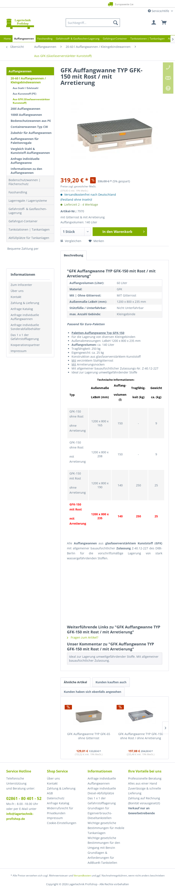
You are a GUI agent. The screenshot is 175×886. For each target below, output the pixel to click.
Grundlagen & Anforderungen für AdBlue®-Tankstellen (102, 858)
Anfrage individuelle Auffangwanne (25, 161)
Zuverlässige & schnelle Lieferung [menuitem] (144, 790)
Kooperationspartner (25, 345)
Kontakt (16, 297)
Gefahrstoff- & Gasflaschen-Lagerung (28, 211)
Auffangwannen (20, 71)
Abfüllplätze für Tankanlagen (29, 238)
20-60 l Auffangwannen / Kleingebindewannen (28, 80)
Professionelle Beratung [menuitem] (144, 778)
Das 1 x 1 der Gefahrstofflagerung (25, 337)
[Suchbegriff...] (93, 23)
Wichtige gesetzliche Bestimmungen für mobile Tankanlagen (106, 828)
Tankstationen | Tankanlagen (29, 229)
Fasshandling (18, 192)
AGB (50, 793)
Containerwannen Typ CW (29, 127)
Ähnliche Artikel (75, 682)
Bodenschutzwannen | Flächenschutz (24, 182)
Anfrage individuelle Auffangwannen (25, 317)
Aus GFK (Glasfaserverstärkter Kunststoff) (31, 101)
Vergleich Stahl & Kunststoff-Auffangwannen (30, 151)
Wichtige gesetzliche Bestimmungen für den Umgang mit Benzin (104, 843)
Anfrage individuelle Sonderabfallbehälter (25, 327)
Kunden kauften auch (111, 682)
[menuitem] (93, 23)
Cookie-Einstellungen (61, 823)
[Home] (7, 38)
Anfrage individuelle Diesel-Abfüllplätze (102, 790)
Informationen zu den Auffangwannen (26, 171)
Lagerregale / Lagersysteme (28, 201)
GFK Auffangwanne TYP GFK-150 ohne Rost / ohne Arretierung (140, 736)
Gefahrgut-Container (23, 221)
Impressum (18, 351)
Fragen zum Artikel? (82, 637)
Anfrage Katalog (22, 309)
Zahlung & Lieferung (25, 303)
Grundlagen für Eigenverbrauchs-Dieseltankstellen (100, 813)
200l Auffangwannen (25, 109)
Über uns (17, 291)
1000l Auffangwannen (26, 115)
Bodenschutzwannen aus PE (31, 121)
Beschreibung (73, 255)
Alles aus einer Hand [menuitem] (142, 783)
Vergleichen (70, 241)
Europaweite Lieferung (82, 4)
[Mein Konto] (154, 23)
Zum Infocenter (21, 285)
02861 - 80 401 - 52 (24, 798)
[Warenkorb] (164, 23)
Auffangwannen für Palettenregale (25, 141)
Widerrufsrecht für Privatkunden (60, 810)
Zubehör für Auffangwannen (31, 133)
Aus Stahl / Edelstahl (25, 88)
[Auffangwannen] (24, 38)
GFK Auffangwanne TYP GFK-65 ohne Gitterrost (88, 736)
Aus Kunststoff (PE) (24, 93)
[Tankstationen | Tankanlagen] (147, 38)
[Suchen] (115, 23)
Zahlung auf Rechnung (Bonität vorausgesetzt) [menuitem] (144, 800)
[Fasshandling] (45, 38)
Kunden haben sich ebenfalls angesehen (92, 692)
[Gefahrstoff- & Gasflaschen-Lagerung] (77, 38)
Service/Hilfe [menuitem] (159, 11)
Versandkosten (82, 875)
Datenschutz (55, 798)
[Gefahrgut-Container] (115, 38)
